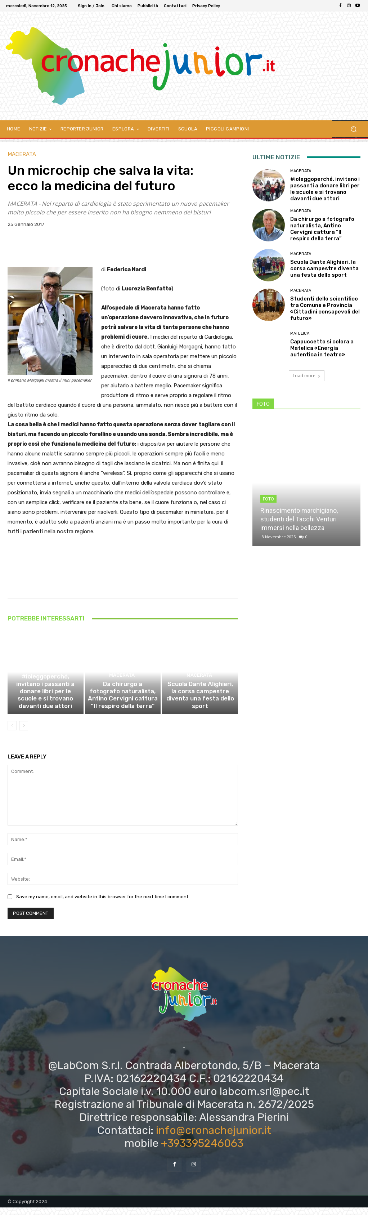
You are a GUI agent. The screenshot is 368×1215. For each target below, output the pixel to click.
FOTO (268, 499)
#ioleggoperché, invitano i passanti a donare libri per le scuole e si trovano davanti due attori (45, 704)
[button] (353, 129)
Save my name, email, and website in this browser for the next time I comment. (102, 904)
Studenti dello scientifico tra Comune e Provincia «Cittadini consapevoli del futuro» (325, 308)
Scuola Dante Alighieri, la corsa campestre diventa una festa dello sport (200, 707)
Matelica (299, 333)
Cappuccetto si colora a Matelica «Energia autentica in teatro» (322, 348)
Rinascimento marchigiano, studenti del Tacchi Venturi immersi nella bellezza (299, 519)
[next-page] (23, 733)
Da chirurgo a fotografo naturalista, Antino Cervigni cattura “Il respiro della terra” (123, 704)
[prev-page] (12, 733)
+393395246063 (202, 1150)
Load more (306, 376)
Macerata (22, 154)
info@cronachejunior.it (213, 1137)
